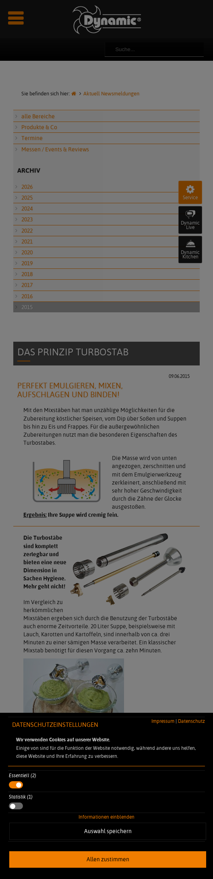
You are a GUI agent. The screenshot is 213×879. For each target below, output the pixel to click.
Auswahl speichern (108, 831)
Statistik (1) (21, 797)
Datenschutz (191, 721)
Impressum (162, 721)
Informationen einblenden (106, 817)
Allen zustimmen (108, 859)
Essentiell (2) (22, 775)
